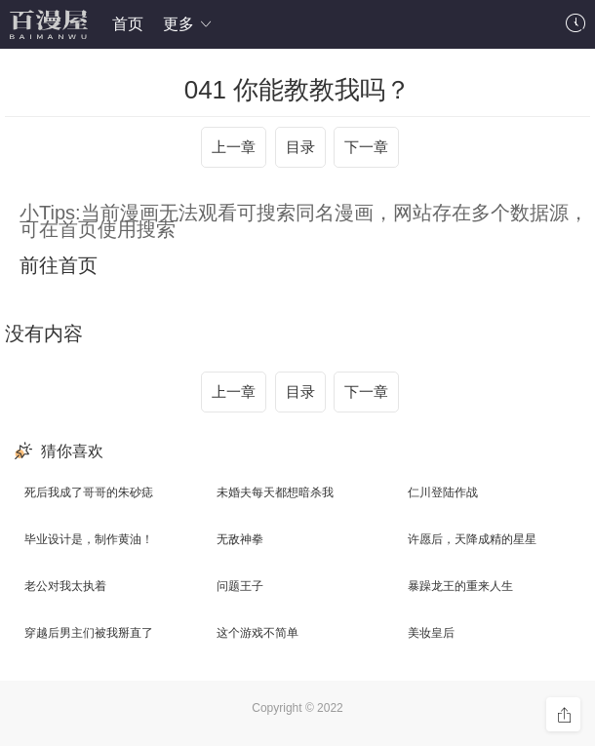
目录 (300, 146)
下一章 (366, 146)
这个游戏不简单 (257, 633)
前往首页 (59, 265)
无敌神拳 (240, 539)
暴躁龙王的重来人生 (460, 586)
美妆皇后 (431, 633)
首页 (127, 24)
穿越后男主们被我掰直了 (88, 633)
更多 (188, 24)
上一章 (234, 146)
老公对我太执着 (65, 586)
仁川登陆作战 (443, 492)
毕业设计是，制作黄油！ (88, 539)
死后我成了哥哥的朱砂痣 (88, 492)
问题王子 (240, 586)
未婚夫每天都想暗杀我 (275, 492)
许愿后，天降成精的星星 (472, 539)
